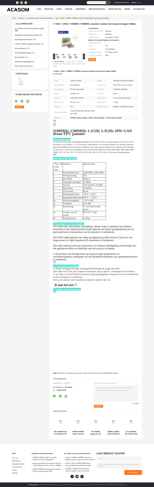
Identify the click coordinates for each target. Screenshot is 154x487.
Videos (59, 9)
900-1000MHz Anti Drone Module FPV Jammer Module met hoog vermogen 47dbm (60, 433)
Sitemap (15, 473)
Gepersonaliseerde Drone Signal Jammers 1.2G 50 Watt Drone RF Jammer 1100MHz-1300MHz (47, 464)
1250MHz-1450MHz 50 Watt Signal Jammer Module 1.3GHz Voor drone (77, 470)
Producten (48, 9)
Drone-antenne (20, 48)
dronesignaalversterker (23, 39)
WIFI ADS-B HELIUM (22, 66)
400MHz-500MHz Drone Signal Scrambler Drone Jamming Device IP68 (47, 470)
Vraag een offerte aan (121, 2)
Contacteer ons (114, 9)
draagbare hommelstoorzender (27, 35)
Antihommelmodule (89, 373)
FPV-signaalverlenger (23, 53)
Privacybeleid (33, 485)
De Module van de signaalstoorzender (69, 373)
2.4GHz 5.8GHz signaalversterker (27, 44)
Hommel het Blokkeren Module (107, 373)
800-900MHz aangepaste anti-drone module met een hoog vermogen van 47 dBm (96, 433)
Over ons (68, 9)
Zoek (108, 2)
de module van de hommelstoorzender (39, 18)
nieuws (127, 9)
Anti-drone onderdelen (23, 62)
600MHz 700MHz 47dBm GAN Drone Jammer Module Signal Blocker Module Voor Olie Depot (113, 433)
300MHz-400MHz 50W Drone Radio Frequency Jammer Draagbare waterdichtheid (45, 459)
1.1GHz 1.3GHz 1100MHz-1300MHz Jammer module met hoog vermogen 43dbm (69, 64)
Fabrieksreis (80, 9)
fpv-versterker (20, 57)
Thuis (39, 9)
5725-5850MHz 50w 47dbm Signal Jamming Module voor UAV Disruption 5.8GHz (131, 433)
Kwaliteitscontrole (97, 9)
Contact (92, 59)
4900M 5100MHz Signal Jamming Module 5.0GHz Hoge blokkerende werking (78, 433)
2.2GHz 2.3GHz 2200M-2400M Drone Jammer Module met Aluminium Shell (78, 464)
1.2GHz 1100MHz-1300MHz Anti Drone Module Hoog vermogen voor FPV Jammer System (79, 459)
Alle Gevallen (139, 9)
